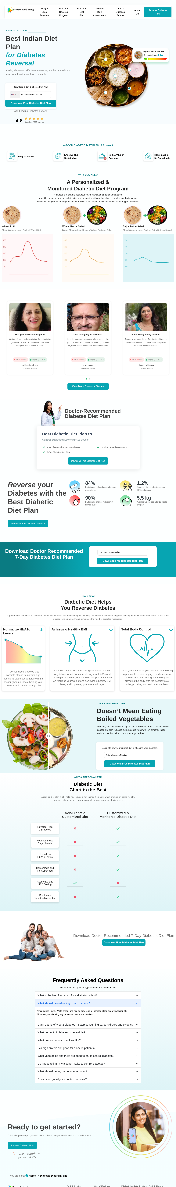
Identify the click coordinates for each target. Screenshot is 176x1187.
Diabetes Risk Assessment (99, 12)
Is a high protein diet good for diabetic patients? (66, 1048)
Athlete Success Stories (120, 12)
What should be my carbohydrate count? (62, 1071)
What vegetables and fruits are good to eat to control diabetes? (76, 1055)
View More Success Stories (88, 386)
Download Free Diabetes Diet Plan (31, 103)
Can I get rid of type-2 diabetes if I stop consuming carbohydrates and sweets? (85, 1024)
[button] (86, 378)
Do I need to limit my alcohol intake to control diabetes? (71, 1063)
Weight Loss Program (44, 12)
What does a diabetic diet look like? (59, 1040)
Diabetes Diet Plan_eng (53, 1175)
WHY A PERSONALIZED (88, 777)
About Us (137, 12)
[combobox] (15, 94)
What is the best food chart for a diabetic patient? (67, 995)
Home (32, 1175)
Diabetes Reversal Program (63, 12)
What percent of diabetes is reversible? (61, 1032)
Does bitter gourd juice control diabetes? (62, 1079)
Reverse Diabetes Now (158, 12)
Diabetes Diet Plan (81, 12)
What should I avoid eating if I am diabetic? (64, 1003)
